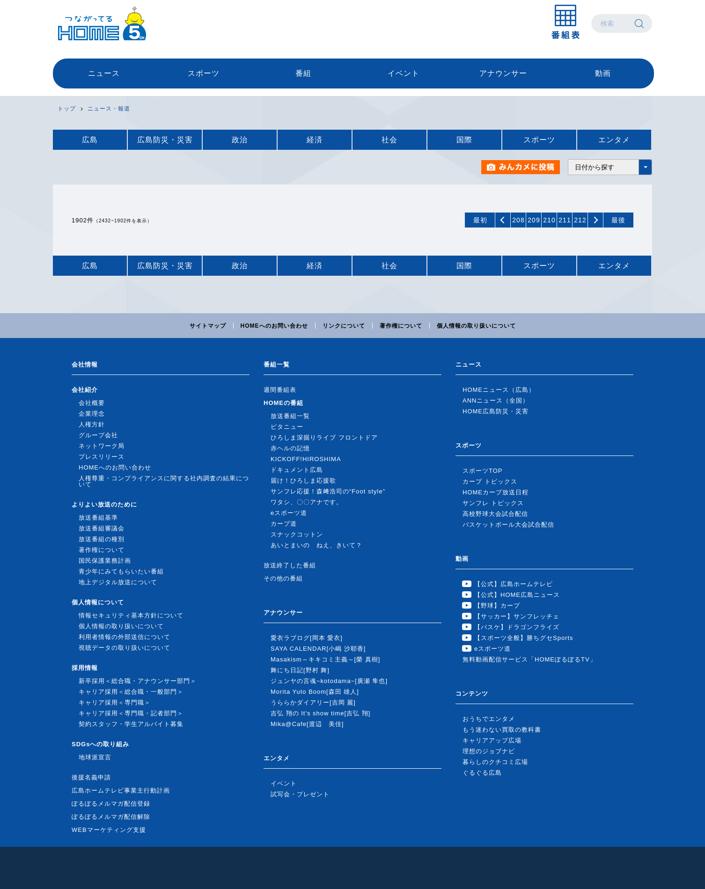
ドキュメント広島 (297, 470)
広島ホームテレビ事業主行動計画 (121, 790)
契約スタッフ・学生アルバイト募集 (131, 724)
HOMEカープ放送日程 (496, 492)
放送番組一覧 (290, 416)
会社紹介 (85, 390)
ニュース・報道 (109, 108)
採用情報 (85, 668)
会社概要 (92, 403)
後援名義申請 (91, 777)
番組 (303, 73)
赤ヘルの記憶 (290, 448)
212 (580, 220)
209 (534, 220)
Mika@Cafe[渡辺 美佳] (307, 724)
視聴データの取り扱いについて (124, 648)
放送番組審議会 (102, 528)
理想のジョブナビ (489, 751)
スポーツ (204, 73)
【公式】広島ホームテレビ (513, 584)
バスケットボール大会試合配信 (508, 525)
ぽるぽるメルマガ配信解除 (111, 817)
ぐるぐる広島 (482, 773)
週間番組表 (280, 390)
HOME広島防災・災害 (496, 411)
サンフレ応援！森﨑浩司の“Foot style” (328, 491)
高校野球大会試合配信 (495, 514)
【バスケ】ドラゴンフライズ (516, 627)
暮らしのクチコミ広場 (495, 762)
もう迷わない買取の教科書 (502, 730)
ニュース (104, 73)
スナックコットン (297, 534)
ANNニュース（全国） (496, 400)
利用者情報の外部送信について (124, 637)
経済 (315, 140)
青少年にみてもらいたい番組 (121, 571)
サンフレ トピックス (493, 503)
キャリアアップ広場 (492, 740)
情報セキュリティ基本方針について (131, 615)
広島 (90, 140)
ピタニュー (287, 427)
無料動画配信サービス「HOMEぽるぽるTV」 (529, 659)
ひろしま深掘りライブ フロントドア (324, 437)
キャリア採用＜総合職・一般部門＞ (131, 692)
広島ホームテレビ (102, 23)
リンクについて (344, 326)
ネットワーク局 (102, 446)
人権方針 (92, 424)
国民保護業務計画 (105, 561)
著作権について (401, 326)
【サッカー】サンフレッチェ (516, 616)
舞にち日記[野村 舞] (300, 670)
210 (549, 220)
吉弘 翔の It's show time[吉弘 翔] (320, 713)
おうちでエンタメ (489, 719)
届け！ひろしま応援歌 (303, 481)
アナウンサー (503, 73)
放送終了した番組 (290, 565)
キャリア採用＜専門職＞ (115, 702)
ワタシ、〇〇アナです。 (307, 502)
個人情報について (98, 602)
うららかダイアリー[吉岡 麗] (313, 702)
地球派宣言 (95, 757)
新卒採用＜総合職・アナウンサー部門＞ (138, 681)
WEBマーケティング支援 (109, 830)
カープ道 (284, 524)
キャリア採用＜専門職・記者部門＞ (131, 713)
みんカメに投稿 (521, 167)
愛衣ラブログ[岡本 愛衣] (307, 638)
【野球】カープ (497, 605)
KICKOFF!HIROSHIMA (306, 459)
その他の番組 (283, 578)
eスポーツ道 (289, 513)
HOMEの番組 (283, 403)
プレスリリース (102, 457)
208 (518, 220)
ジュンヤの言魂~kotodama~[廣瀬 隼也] (329, 681)
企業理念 (92, 414)
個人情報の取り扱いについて (476, 326)
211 (564, 220)
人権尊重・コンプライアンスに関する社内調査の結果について (164, 481)
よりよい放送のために (104, 504)
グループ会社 (98, 435)
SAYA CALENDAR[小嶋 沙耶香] (318, 649)
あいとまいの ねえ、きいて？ (316, 545)
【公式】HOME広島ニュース (517, 595)
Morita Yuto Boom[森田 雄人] (315, 692)
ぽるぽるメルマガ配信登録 (111, 804)
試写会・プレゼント (300, 794)
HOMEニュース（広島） (499, 390)
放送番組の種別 (102, 539)
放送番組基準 (98, 517)
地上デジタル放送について (118, 582)
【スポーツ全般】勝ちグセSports (523, 638)
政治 (240, 140)
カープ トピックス (490, 481)
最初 (480, 220)
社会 (389, 140)
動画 (603, 73)
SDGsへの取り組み (100, 744)
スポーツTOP (483, 471)
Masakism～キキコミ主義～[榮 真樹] (325, 659)
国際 (464, 140)
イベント (403, 73)
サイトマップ (208, 326)
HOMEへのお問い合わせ (274, 326)
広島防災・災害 (165, 140)
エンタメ (614, 140)
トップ (67, 108)
